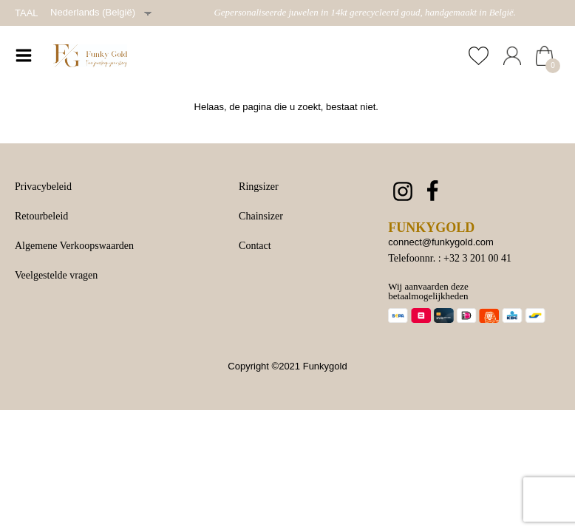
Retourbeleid (41, 216)
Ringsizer (259, 186)
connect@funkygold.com (441, 242)
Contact (255, 245)
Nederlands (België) (92, 12)
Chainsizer (261, 216)
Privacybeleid (43, 186)
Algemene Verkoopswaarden (74, 245)
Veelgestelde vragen (56, 275)
